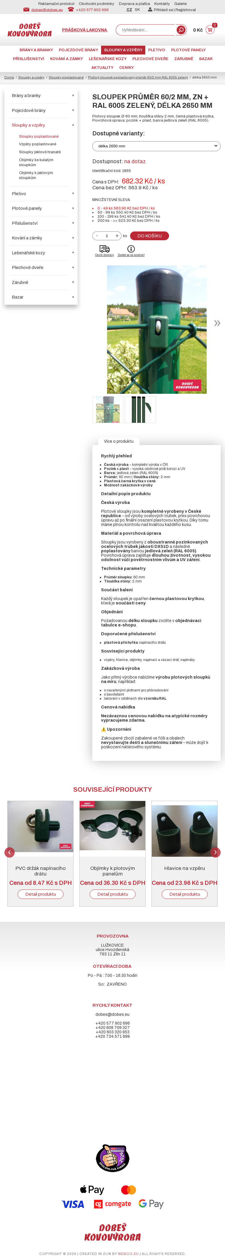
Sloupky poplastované (66, 77)
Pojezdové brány (78, 50)
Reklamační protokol (56, 4)
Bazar (205, 59)
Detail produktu (40, 894)
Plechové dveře (150, 59)
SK (137, 10)
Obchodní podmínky (96, 4)
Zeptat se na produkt (130, 255)
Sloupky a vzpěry (123, 50)
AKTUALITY (102, 68)
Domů (9, 77)
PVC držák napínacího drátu (41, 871)
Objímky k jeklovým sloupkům (36, 175)
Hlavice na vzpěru (184, 868)
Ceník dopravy (104, 255)
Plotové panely (188, 50)
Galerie (180, 4)
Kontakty (162, 4)
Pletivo (156, 50)
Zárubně (183, 59)
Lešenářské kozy (108, 59)
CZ (129, 10)
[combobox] (145, 29)
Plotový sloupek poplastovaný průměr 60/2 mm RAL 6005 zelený (138, 77)
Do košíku (149, 236)
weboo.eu (128, 1253)
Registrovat (185, 10)
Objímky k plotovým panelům (112, 871)
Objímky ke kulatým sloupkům (36, 162)
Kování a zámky (66, 59)
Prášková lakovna (85, 30)
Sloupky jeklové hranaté (40, 152)
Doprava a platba (134, 4)
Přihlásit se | (161, 10)
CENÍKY (126, 68)
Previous (9, 852)
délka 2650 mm (111, 146)
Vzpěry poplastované (37, 144)
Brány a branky (36, 50)
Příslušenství (28, 59)
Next (215, 852)
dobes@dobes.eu (47, 10)
